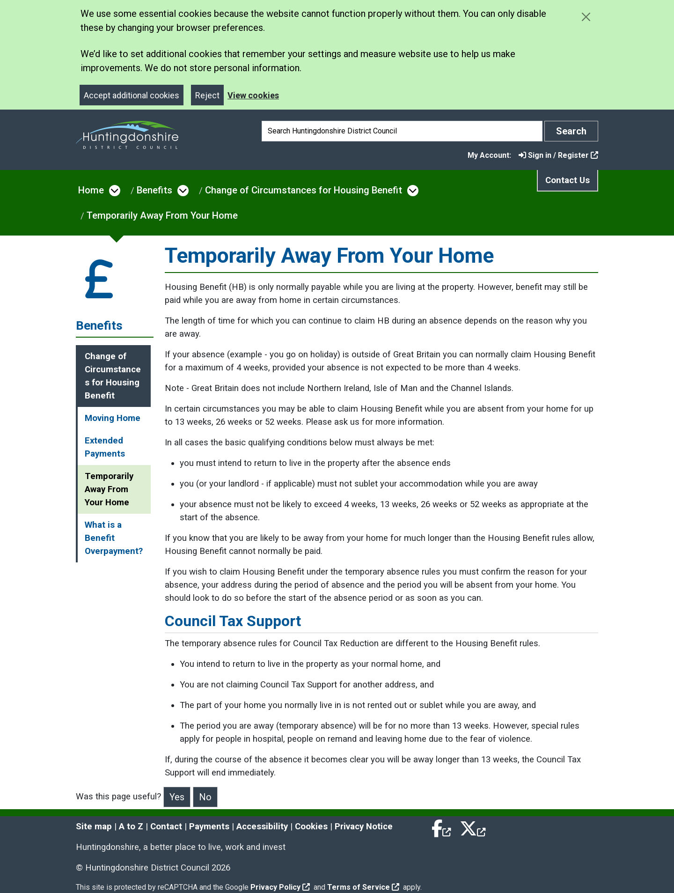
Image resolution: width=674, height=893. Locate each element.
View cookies (253, 95)
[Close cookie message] (585, 16)
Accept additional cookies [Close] (131, 95)
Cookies (311, 826)
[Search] (402, 131)
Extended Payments (105, 447)
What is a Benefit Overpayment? (114, 538)
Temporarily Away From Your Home (162, 215)
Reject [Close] (207, 95)
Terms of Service (363, 887)
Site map (94, 826)
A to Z (131, 826)
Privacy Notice (364, 826)
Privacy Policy (280, 887)
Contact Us (567, 180)
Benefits (154, 190)
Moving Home (112, 418)
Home (91, 190)
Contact (166, 826)
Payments (209, 826)
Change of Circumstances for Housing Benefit (303, 190)
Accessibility (262, 826)
